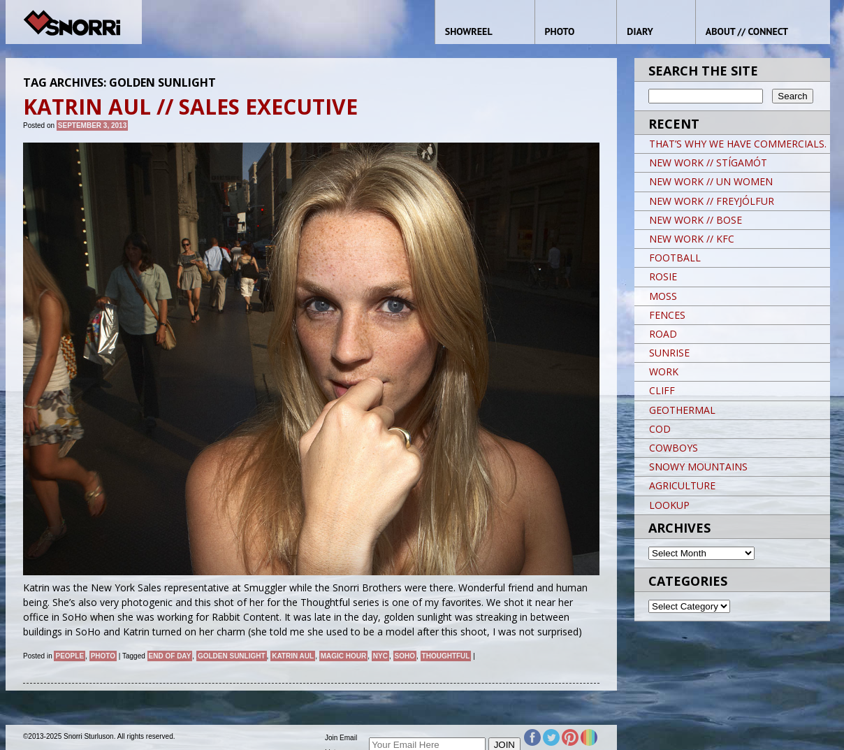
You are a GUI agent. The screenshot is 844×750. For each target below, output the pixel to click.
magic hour (344, 656)
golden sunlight (231, 656)
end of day (170, 656)
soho (405, 656)
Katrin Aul (293, 656)
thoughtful (446, 656)
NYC (380, 656)
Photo (103, 656)
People (69, 656)
